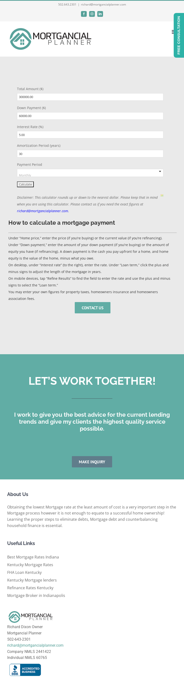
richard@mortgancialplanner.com (103, 4)
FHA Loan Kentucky (24, 572)
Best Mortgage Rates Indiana (33, 557)
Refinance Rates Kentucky (30, 587)
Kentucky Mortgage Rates (30, 564)
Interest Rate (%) (30, 126)
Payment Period (29, 164)
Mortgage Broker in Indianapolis (36, 595)
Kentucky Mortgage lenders (32, 580)
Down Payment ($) (31, 107)
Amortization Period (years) (38, 145)
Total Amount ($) (30, 89)
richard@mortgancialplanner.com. (43, 211)
